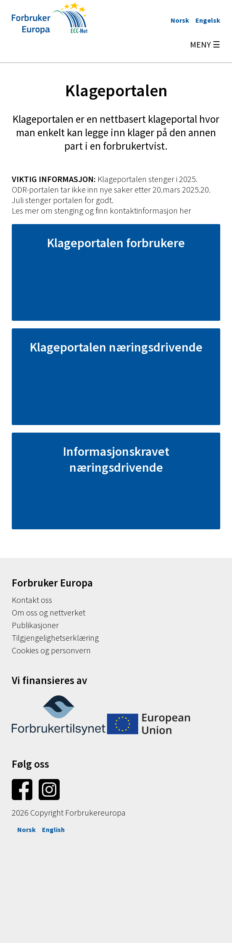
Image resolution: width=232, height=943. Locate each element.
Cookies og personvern (51, 650)
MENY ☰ (205, 44)
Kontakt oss (32, 599)
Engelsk (207, 20)
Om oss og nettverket (48, 612)
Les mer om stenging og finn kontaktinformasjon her (101, 210)
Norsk (180, 20)
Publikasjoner (35, 625)
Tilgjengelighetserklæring (55, 637)
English (53, 829)
